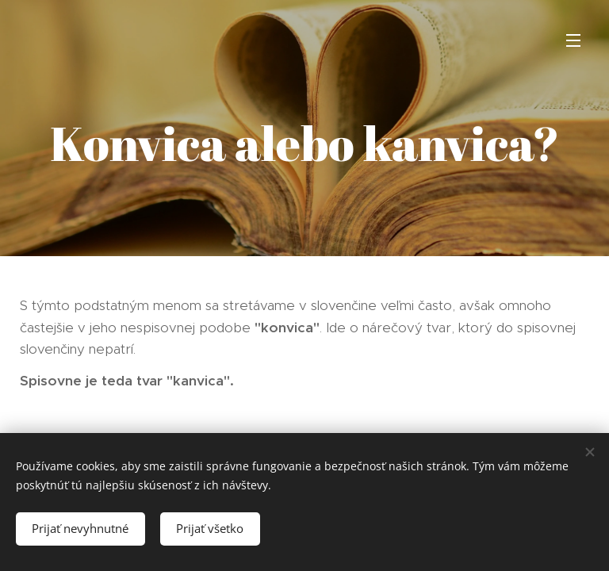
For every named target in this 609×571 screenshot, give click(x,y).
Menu (573, 40)
